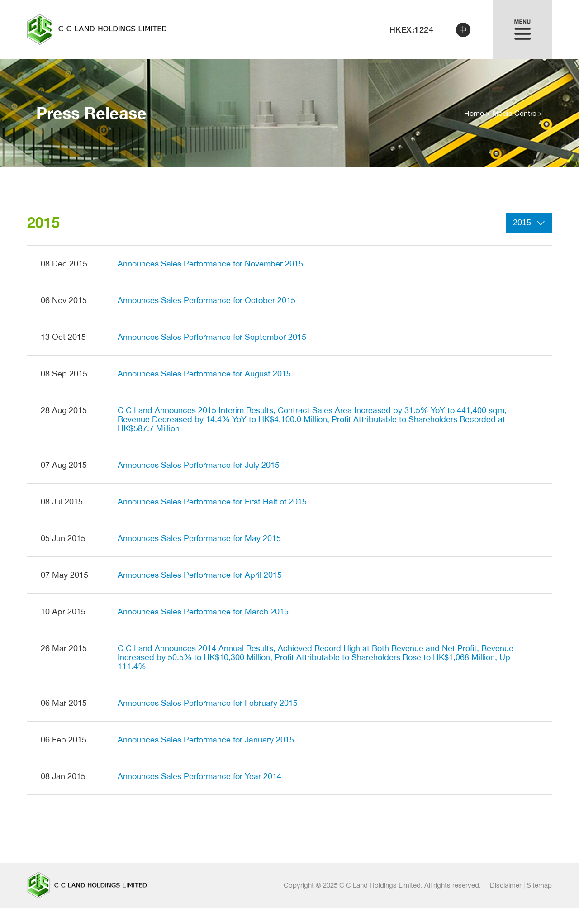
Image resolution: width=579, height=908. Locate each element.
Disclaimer (506, 885)
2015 (529, 222)
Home (474, 113)
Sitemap (539, 885)
